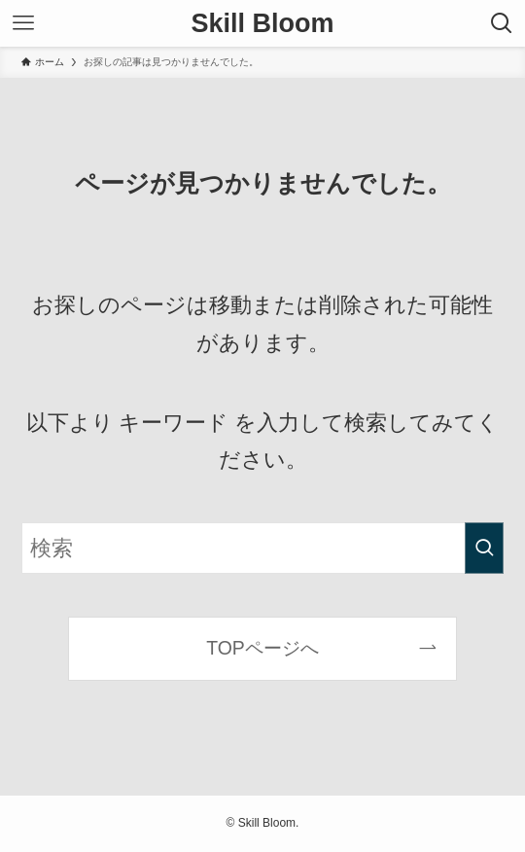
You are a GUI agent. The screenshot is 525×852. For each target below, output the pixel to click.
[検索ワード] (263, 548)
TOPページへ (262, 647)
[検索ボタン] (501, 23)
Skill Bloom (262, 24)
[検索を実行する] (484, 548)
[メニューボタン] (23, 23)
